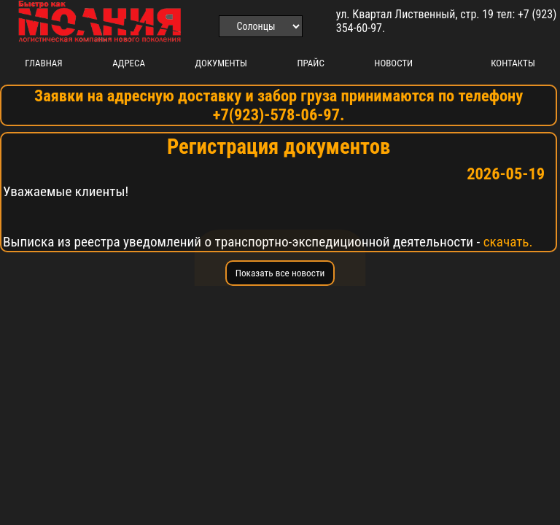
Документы (221, 63)
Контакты (512, 63)
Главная (43, 63)
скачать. (508, 241)
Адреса (128, 63)
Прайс (310, 63)
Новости (393, 63)
